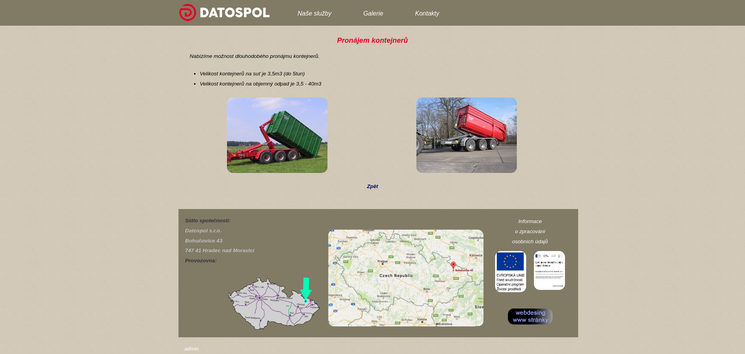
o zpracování (530, 231)
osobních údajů (530, 241)
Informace (530, 221)
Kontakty (427, 13)
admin (191, 349)
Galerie (373, 13)
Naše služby (314, 13)
